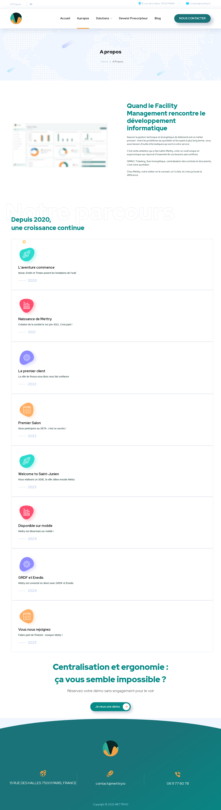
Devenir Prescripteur (133, 18)
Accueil (65, 18)
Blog (158, 18)
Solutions (102, 18)
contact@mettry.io (110, 783)
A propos (83, 18)
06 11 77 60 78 (178, 783)
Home (104, 61)
